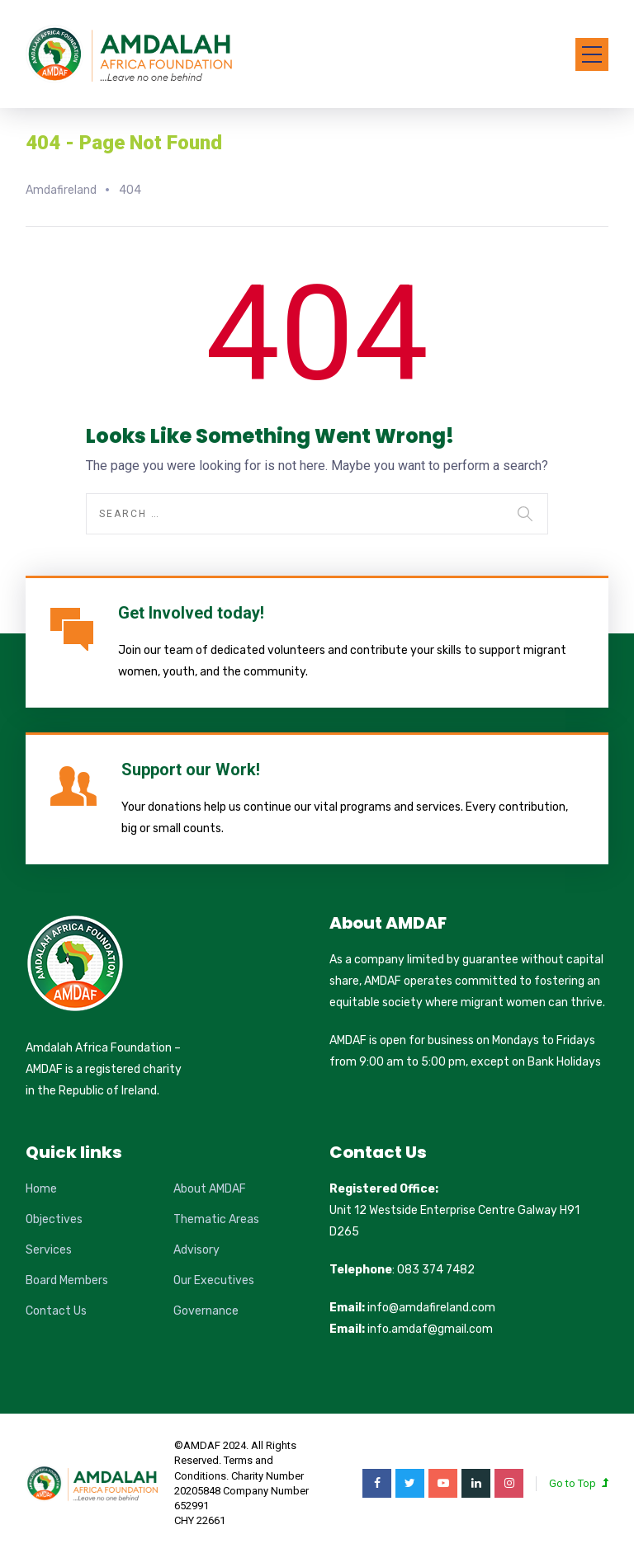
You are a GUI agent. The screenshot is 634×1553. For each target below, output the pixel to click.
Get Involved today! (191, 613)
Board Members (67, 1280)
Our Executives (213, 1280)
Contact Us (56, 1311)
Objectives (54, 1219)
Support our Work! (190, 769)
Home (41, 1189)
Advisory (196, 1250)
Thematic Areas (216, 1219)
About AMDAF (209, 1189)
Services (49, 1250)
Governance (206, 1311)
